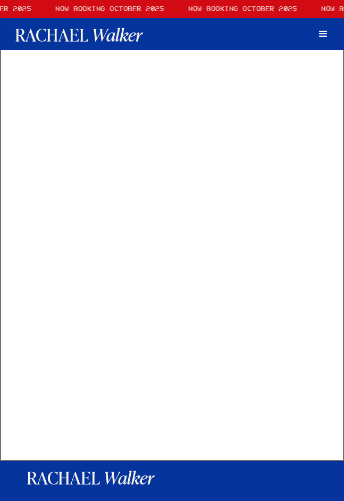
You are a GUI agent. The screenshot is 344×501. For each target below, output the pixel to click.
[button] (323, 34)
